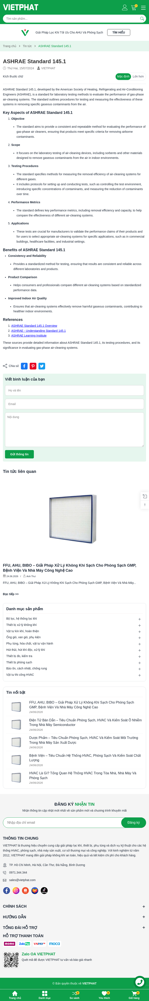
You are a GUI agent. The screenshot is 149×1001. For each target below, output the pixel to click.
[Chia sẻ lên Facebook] (24, 366)
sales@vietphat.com (22, 880)
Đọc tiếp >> (11, 594)
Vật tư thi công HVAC (20, 674)
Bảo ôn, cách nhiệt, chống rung (26, 668)
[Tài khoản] (125, 7)
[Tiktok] (44, 890)
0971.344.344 (18, 872)
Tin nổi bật (15, 692)
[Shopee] (25, 890)
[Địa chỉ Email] (74, 822)
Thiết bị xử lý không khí (21, 625)
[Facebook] (6, 890)
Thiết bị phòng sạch (19, 662)
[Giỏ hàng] (134, 7)
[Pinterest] (33, 366)
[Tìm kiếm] (142, 18)
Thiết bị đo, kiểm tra (19, 656)
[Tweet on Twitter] (41, 366)
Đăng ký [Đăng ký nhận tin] (133, 822)
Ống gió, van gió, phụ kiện (23, 637)
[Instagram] (16, 890)
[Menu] (142, 7)
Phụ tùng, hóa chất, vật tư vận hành (29, 643)
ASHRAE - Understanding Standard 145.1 (38, 330)
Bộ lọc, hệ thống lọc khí (21, 618)
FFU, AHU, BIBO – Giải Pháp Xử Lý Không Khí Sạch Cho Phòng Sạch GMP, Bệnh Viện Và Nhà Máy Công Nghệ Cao (69, 568)
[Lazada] (34, 890)
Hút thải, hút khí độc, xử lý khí (25, 649)
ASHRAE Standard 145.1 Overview (34, 325)
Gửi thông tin (19, 454)
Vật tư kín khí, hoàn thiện (22, 631)
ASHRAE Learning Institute (29, 335)
